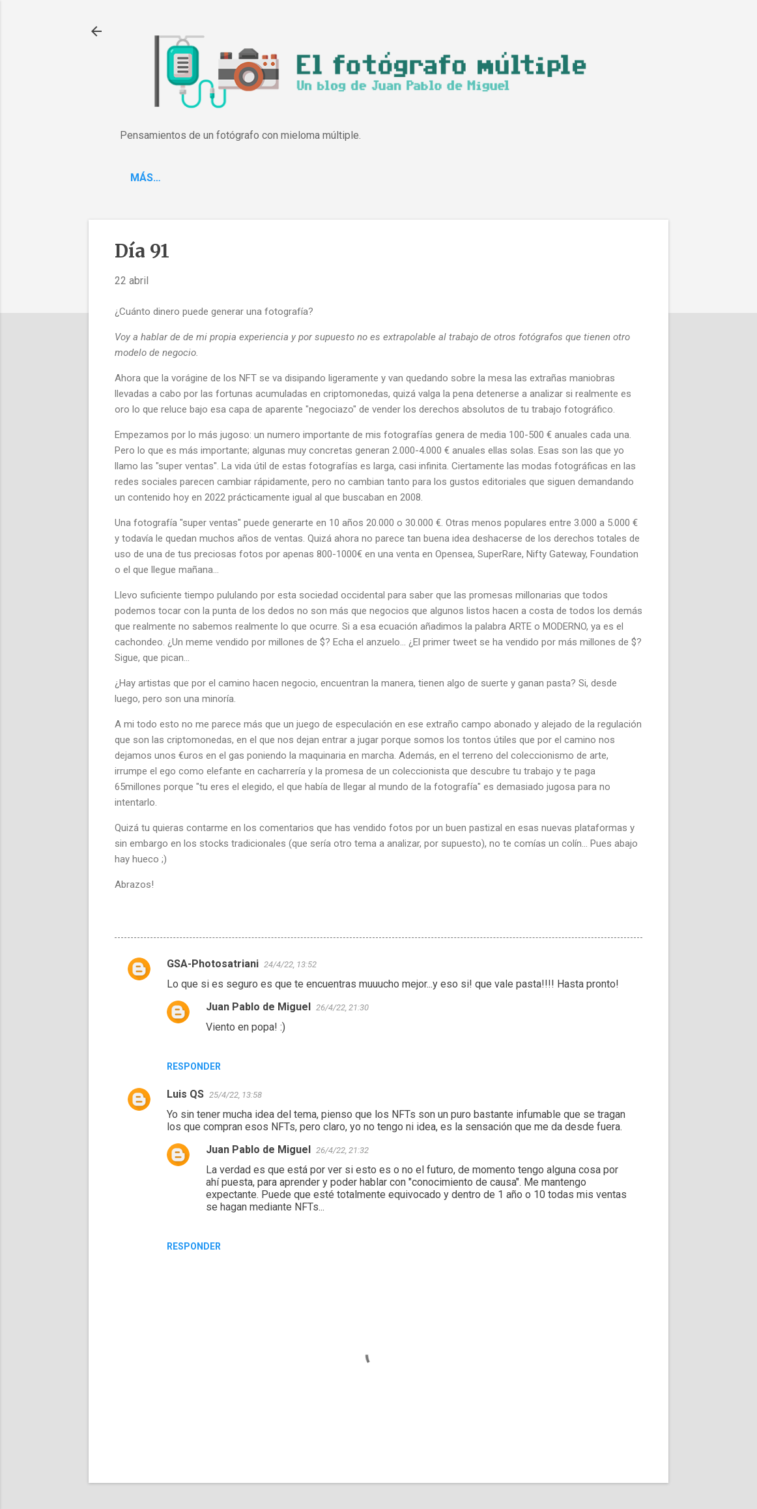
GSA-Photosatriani (213, 964)
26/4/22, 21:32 (342, 1150)
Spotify (273, 177)
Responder (194, 1066)
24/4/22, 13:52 (290, 964)
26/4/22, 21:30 (342, 1007)
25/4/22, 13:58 (235, 1095)
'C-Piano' (204, 177)
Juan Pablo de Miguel (258, 1007)
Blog (143, 177)
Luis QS (185, 1094)
